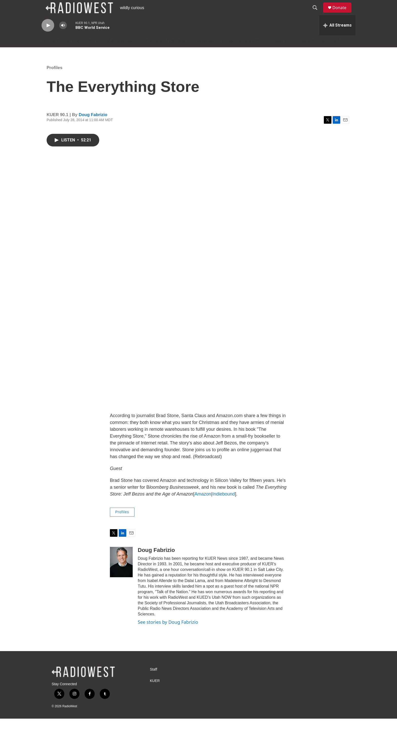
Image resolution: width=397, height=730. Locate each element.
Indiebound (223, 505)
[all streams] (337, 37)
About (307, 53)
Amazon (202, 505)
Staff (153, 681)
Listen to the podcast (66, 53)
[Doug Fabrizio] (121, 573)
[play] (48, 37)
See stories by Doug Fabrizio (168, 633)
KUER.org (329, 53)
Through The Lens (166, 53)
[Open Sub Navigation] (139, 53)
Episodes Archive (115, 53)
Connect (280, 53)
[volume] (63, 36)
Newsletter (252, 53)
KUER (155, 692)
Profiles (54, 79)
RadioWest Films (215, 53)
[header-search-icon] (317, 13)
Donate (342, 13)
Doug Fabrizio (93, 126)
